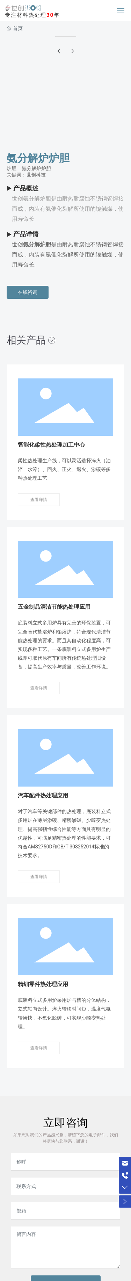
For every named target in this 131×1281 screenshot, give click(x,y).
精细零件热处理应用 (43, 984)
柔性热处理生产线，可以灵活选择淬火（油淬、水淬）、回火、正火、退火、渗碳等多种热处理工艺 (64, 469)
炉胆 (11, 168)
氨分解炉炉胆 (36, 168)
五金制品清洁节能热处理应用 (54, 606)
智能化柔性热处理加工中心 (51, 444)
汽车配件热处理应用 (43, 795)
